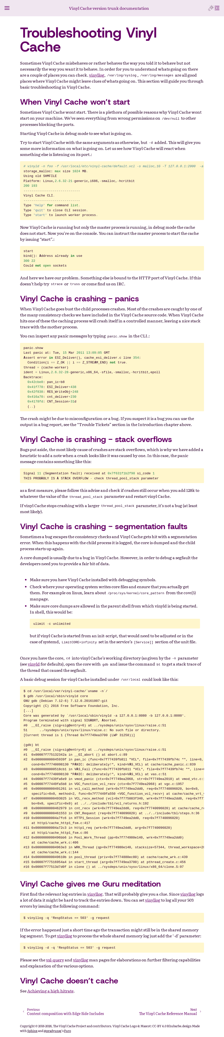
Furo (67, 1030)
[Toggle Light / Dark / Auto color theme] (211, 8)
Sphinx (32, 1030)
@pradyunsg (53, 1030)
